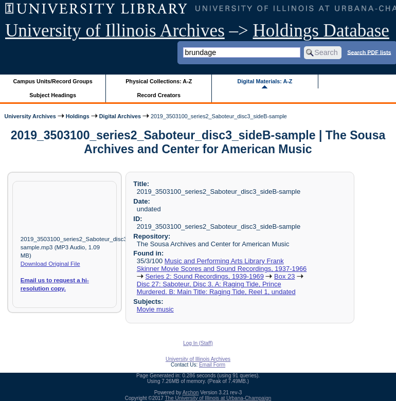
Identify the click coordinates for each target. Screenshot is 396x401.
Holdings (77, 116)
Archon (191, 392)
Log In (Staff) (198, 343)
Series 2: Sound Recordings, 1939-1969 (204, 276)
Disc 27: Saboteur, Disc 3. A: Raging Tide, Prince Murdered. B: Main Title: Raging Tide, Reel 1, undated (216, 288)
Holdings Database (321, 31)
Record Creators (159, 95)
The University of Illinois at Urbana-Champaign (218, 398)
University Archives (30, 116)
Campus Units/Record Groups (53, 81)
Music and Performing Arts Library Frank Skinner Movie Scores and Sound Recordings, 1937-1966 (222, 264)
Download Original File (50, 264)
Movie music (155, 309)
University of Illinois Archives (115, 31)
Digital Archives (120, 116)
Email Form (212, 365)
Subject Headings (52, 95)
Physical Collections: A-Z (158, 81)
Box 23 (284, 276)
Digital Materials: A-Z (264, 81)
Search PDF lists (369, 52)
